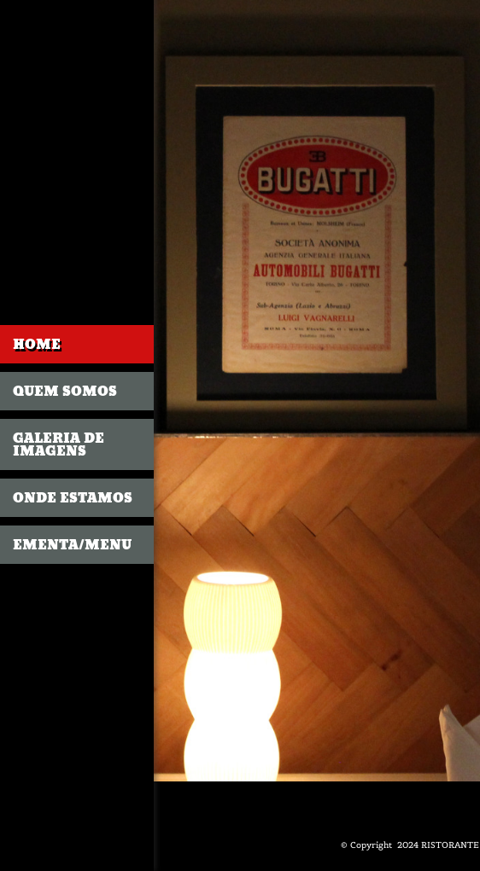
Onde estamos (72, 497)
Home (37, 344)
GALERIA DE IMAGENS (58, 444)
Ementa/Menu (72, 544)
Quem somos (65, 391)
